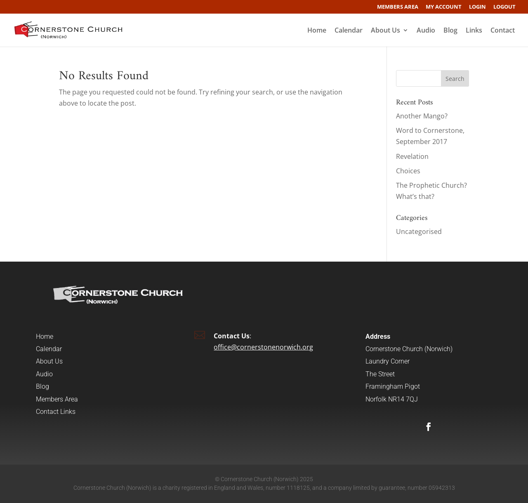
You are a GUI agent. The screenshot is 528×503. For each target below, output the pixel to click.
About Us (385, 31)
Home (316, 31)
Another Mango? (422, 115)
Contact (502, 31)
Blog (450, 31)
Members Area (397, 7)
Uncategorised (419, 231)
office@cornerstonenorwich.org (263, 347)
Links (474, 31)
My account (444, 7)
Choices (408, 170)
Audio (426, 31)
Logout (504, 7)
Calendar (349, 31)
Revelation (412, 156)
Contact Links (55, 412)
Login (477, 7)
